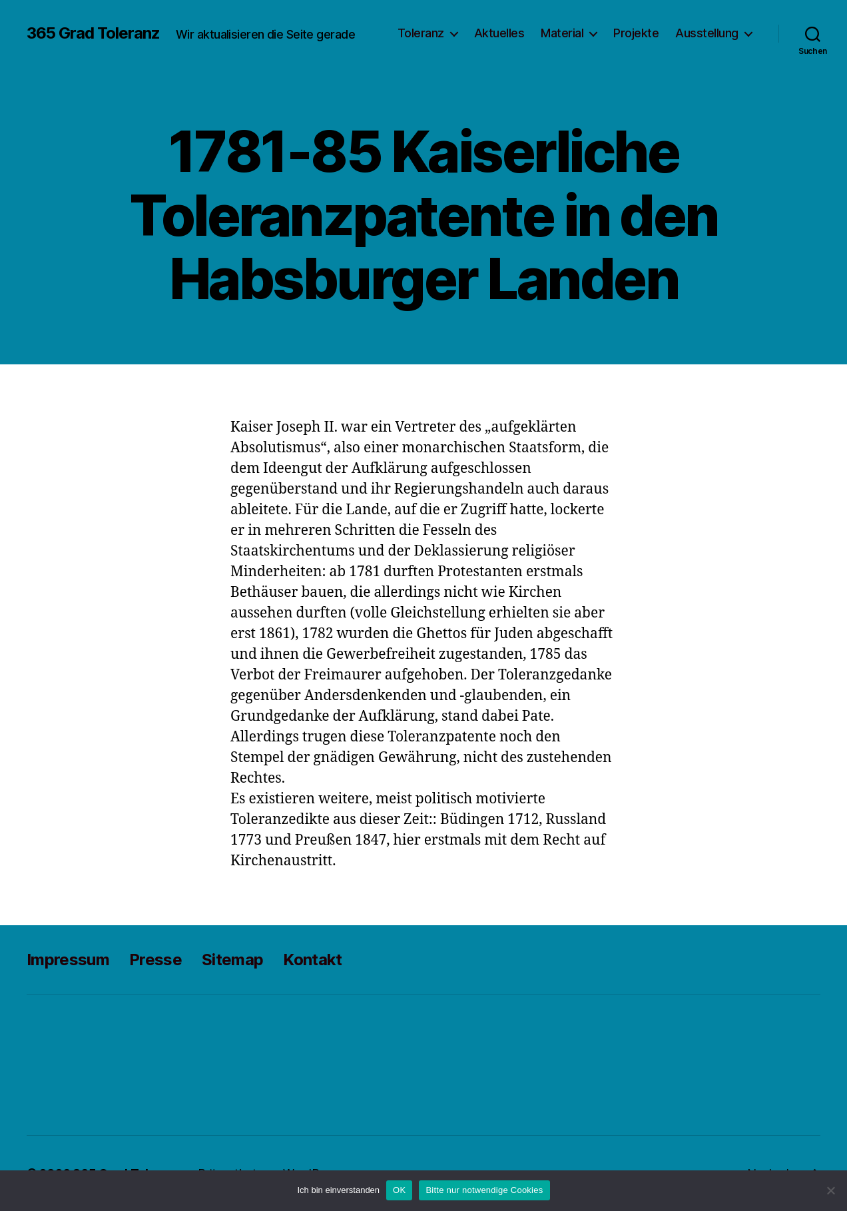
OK (399, 1190)
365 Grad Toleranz (93, 33)
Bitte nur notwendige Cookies (484, 1190)
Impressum (68, 959)
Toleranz (421, 33)
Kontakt (312, 959)
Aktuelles (499, 33)
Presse (155, 959)
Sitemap (232, 959)
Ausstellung (706, 33)
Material (562, 33)
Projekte (636, 33)
